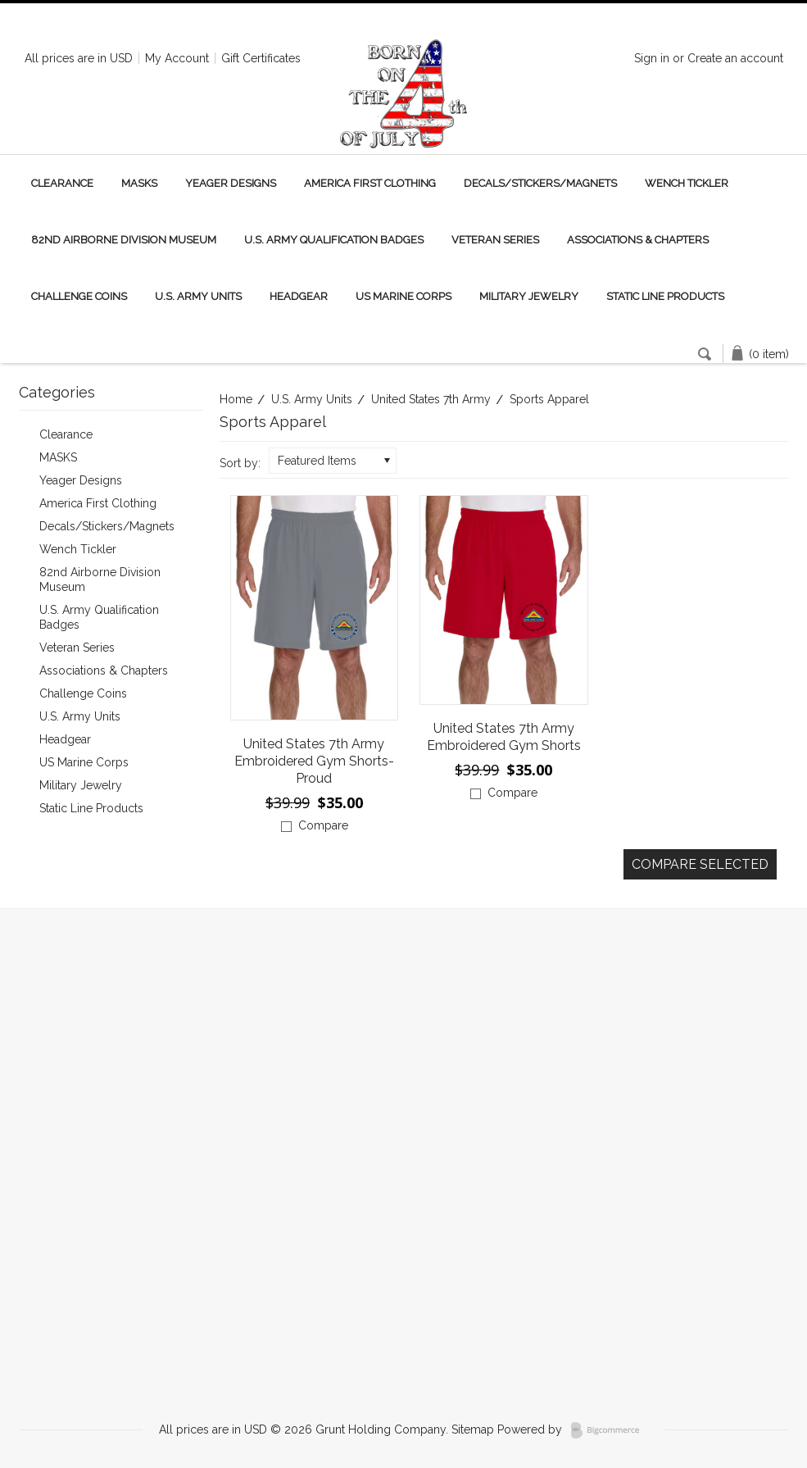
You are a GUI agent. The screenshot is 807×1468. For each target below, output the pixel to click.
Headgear (299, 296)
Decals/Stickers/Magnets (540, 183)
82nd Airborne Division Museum (123, 240)
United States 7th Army (431, 399)
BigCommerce (610, 1430)
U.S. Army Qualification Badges (334, 240)
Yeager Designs (230, 183)
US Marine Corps (403, 296)
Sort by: (240, 463)
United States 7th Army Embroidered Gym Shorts (504, 736)
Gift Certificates (261, 58)
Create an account (735, 58)
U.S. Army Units (198, 296)
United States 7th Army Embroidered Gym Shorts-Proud (314, 761)
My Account (177, 58)
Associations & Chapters (638, 240)
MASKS (139, 183)
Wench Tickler (686, 183)
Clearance (62, 183)
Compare (323, 825)
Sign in (651, 58)
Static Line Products (665, 296)
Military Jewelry (528, 296)
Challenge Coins (79, 296)
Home (236, 399)
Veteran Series (495, 240)
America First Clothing (370, 183)
